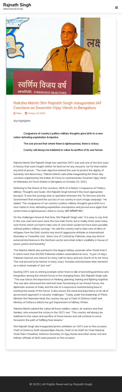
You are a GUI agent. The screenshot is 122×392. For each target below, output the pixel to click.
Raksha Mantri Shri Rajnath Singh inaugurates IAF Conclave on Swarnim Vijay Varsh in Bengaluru (58, 105)
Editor (18, 113)
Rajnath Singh (17, 5)
